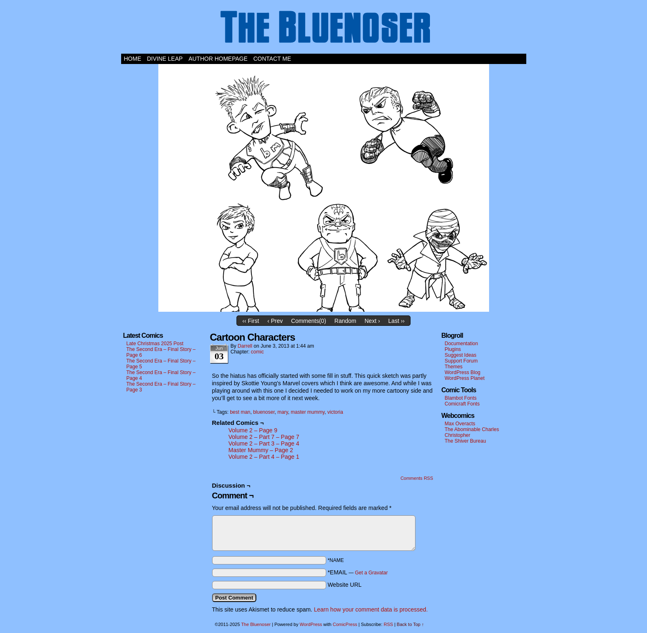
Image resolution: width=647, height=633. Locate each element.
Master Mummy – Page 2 (261, 450)
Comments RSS (417, 478)
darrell (245, 346)
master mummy (308, 412)
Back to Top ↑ (410, 624)
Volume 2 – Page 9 (253, 430)
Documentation (461, 343)
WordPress (311, 624)
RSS (388, 624)
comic (257, 352)
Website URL (344, 584)
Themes (454, 367)
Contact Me (272, 58)
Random (345, 321)
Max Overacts (460, 424)
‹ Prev (275, 321)
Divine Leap (165, 58)
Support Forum (461, 361)
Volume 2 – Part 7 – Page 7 (264, 437)
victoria (335, 412)
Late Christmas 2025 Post (155, 343)
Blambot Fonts (461, 398)
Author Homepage (218, 58)
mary (282, 412)
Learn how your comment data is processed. (370, 609)
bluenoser (264, 412)
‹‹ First (250, 321)
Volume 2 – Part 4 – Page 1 (264, 456)
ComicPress (345, 624)
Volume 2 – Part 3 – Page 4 (264, 443)
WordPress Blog (462, 372)
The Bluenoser (323, 29)
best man (240, 412)
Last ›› (396, 321)
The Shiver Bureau (465, 441)
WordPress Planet (465, 378)
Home (132, 58)
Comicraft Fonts (462, 404)
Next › (372, 321)
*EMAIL (357, 572)
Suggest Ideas (461, 355)
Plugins (453, 349)
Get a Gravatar (371, 573)
